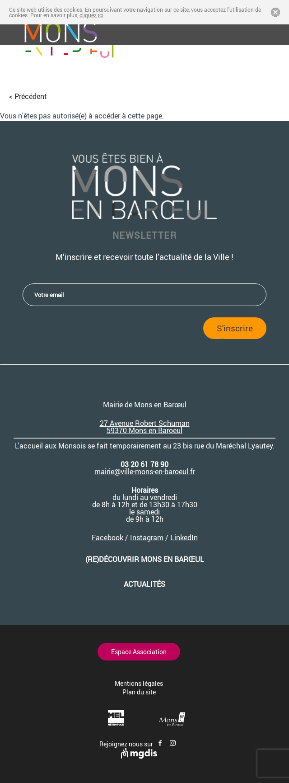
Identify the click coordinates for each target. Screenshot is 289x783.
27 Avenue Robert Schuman (145, 423)
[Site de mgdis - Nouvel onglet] (139, 756)
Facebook (107, 537)
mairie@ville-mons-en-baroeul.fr (144, 471)
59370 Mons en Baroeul (144, 430)
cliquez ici (91, 15)
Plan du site (139, 692)
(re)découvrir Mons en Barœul (144, 559)
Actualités (144, 584)
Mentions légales (139, 683)
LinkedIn (184, 537)
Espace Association (139, 651)
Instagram (146, 537)
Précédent (30, 96)
